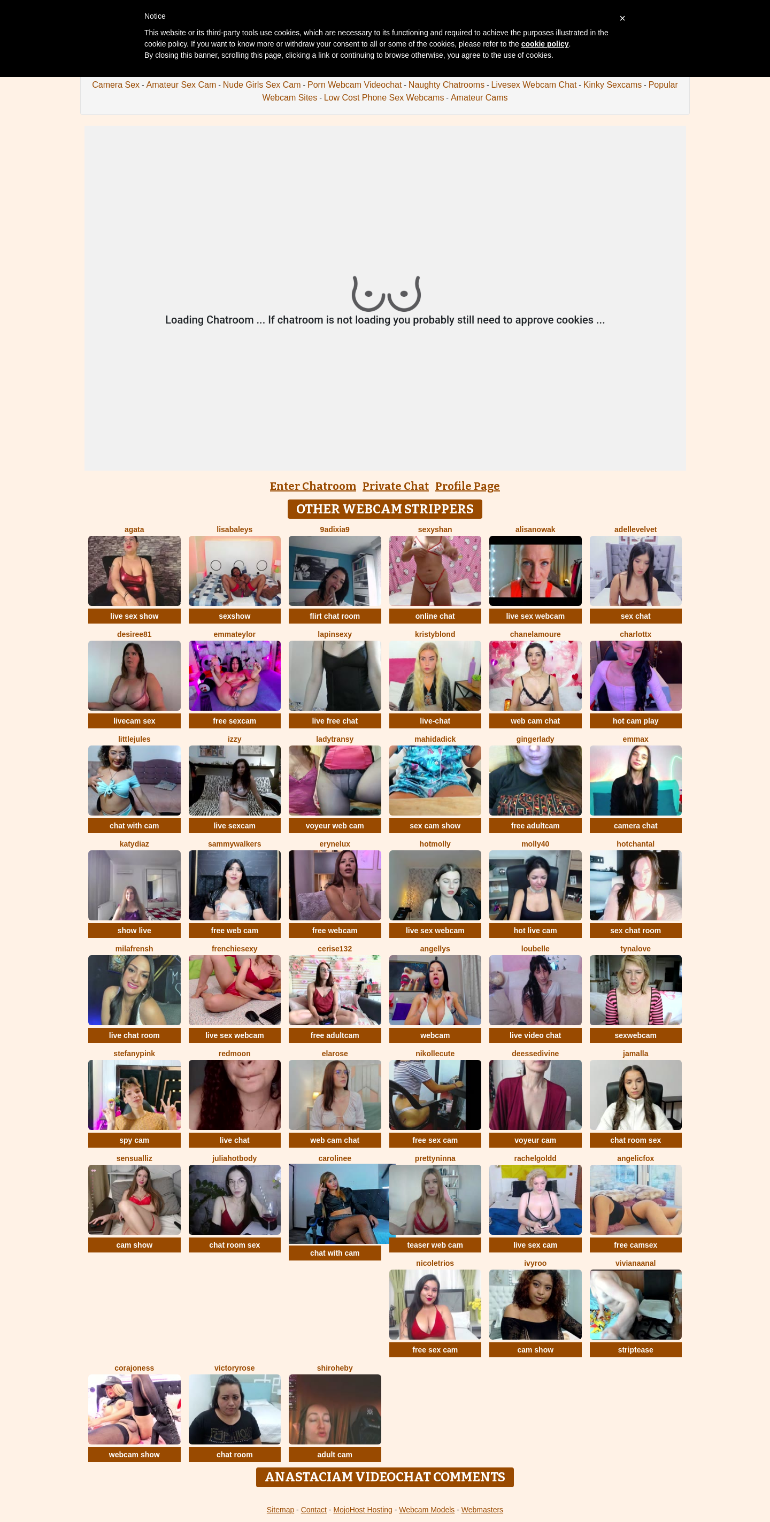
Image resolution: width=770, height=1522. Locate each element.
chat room (235, 1454)
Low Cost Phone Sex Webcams (384, 97)
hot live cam (535, 930)
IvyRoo (535, 1263)
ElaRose (335, 1053)
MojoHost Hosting (362, 1509)
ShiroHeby (335, 1368)
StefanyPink (134, 1053)
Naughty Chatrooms (446, 84)
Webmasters (482, 1509)
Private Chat (396, 486)
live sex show (134, 616)
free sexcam (234, 721)
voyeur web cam (335, 825)
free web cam (234, 930)
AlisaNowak (535, 529)
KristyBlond (435, 634)
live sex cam (535, 1245)
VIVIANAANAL (635, 1263)
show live (134, 930)
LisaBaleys (234, 529)
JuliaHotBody (234, 1158)
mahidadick (435, 739)
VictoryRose (234, 1368)
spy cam (134, 1140)
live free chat (335, 721)
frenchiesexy (235, 948)
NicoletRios (435, 1263)
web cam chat (535, 721)
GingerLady (536, 739)
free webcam (335, 930)
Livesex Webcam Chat (534, 84)
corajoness (134, 1368)
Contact (314, 1509)
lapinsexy (335, 634)
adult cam (335, 1454)
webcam (435, 1035)
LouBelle (535, 948)
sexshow (234, 616)
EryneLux (334, 844)
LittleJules (134, 739)
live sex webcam (535, 616)
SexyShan (435, 529)
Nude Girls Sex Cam (262, 84)
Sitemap (280, 1509)
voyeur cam (535, 1140)
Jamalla (635, 1053)
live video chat (535, 1035)
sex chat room (635, 930)
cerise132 (335, 948)
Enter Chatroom (313, 486)
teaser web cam (435, 1245)
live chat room (134, 1035)
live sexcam (234, 825)
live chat (235, 1140)
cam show (134, 1245)
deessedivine (535, 1053)
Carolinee (335, 1158)
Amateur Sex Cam (182, 84)
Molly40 (535, 844)
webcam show (134, 1454)
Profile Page (467, 486)
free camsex (635, 1245)
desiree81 (134, 634)
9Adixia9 (335, 529)
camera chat (636, 825)
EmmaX (636, 739)
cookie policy (545, 44)
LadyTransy (334, 739)
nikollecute (435, 1053)
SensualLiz (134, 1158)
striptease (635, 1350)
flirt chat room (335, 616)
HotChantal (635, 844)
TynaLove (635, 948)
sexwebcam (635, 1035)
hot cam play (636, 721)
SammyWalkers (234, 844)
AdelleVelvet (635, 529)
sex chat (636, 616)
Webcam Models (427, 1509)
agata (134, 529)
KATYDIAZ (134, 844)
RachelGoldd (535, 1158)
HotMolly (435, 844)
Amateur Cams (479, 97)
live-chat (435, 721)
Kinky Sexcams (612, 84)
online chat (435, 616)
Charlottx (635, 634)
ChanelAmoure (535, 634)
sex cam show (435, 825)
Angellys (435, 948)
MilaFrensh (134, 948)
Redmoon (235, 1053)
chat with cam (134, 825)
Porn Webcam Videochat (354, 84)
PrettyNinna (435, 1158)
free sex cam (435, 1140)
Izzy (235, 739)
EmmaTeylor (234, 634)
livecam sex (134, 721)
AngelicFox (635, 1158)
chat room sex (635, 1140)
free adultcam (535, 825)
